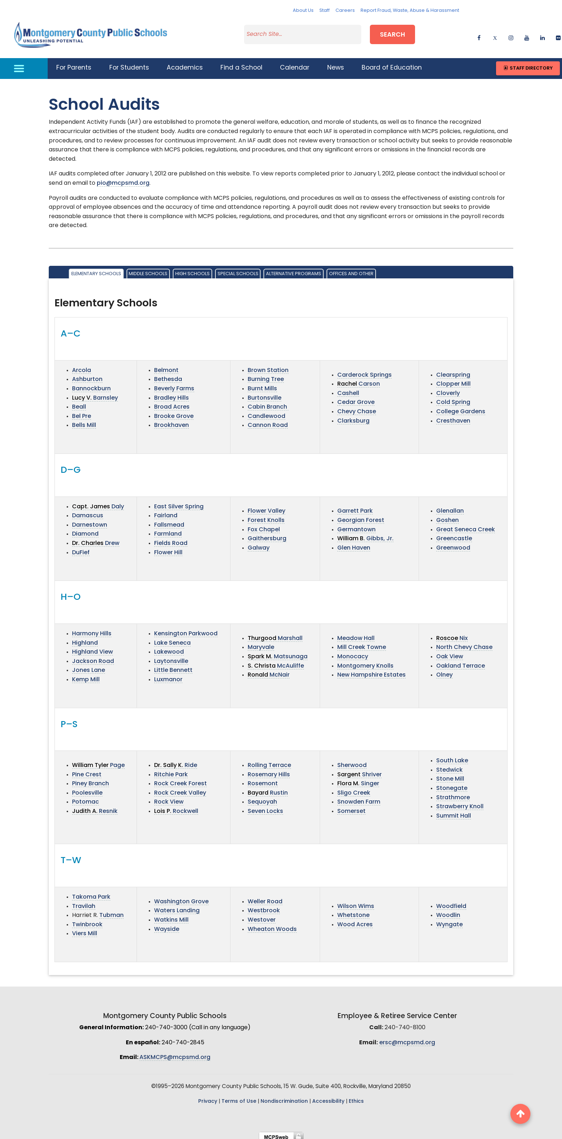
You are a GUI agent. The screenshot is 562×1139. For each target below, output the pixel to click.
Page (98, 761)
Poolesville (87, 788)
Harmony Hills (91, 629)
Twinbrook (87, 920)
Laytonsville (171, 657)
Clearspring (453, 370)
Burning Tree (266, 375)
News (335, 64)
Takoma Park (91, 893)
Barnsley (95, 393)
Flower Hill (168, 548)
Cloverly (448, 389)
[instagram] (511, 34)
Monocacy (352, 652)
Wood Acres (355, 920)
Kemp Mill (86, 675)
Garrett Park (355, 507)
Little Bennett (173, 666)
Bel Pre (81, 412)
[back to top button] (520, 1114)
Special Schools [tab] (238, 269)
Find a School (241, 64)
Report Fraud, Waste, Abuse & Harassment (410, 10)
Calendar (294, 64)
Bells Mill (84, 421)
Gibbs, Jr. (365, 534)
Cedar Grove (356, 398)
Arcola (81, 366)
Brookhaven (171, 421)
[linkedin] (542, 34)
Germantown (356, 525)
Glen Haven (353, 543)
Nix (452, 634)
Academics (185, 64)
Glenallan (450, 507)
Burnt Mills (262, 384)
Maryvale (261, 643)
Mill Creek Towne (361, 643)
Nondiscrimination (284, 1097)
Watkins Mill (171, 916)
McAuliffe (276, 661)
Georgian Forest (360, 516)
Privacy (207, 1097)
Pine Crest (86, 770)
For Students (129, 64)
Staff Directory (527, 63)
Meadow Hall (356, 634)
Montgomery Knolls (365, 661)
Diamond (85, 530)
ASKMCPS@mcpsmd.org (174, 1053)
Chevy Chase (356, 407)
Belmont (166, 366)
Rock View (169, 798)
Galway (259, 543)
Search (392, 33)
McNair (269, 671)
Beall (79, 403)
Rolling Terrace (269, 761)
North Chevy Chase (464, 643)
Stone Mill (450, 775)
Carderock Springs (364, 370)
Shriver (359, 770)
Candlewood (266, 412)
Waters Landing (177, 906)
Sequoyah (262, 798)
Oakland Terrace (460, 661)
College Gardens (460, 407)
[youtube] (526, 34)
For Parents (73, 64)
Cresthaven (453, 416)
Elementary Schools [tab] (96, 269)
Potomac (85, 798)
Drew (95, 539)
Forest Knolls (266, 516)
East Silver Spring (179, 502)
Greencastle (454, 534)
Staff (324, 10)
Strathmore (453, 793)
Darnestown (89, 520)
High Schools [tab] (192, 269)
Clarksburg (353, 416)
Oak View (449, 652)
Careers (345, 10)
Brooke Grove (174, 412)
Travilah (83, 902)
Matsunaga (278, 652)
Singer (358, 779)
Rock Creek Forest (180, 779)
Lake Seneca (172, 638)
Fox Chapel (264, 525)
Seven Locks (265, 807)
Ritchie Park (171, 770)
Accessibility (328, 1097)
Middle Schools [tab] (148, 269)
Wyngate (449, 920)
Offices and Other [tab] (351, 269)
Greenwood (453, 543)
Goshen (447, 516)
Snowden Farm (358, 798)
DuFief (81, 548)
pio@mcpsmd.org (123, 179)
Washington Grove (181, 897)
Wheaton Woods (272, 925)
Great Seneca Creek (465, 525)
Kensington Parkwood (186, 629)
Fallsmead (169, 520)
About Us (303, 10)
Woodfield (451, 902)
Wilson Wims (355, 902)
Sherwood (352, 761)
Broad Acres (172, 403)
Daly (98, 502)
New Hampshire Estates (371, 671)
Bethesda (168, 375)
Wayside (166, 925)
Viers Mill (84, 929)
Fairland (165, 511)
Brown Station (268, 366)
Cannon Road (268, 421)
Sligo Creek (353, 788)
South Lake (452, 756)
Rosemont (263, 779)
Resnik (95, 807)
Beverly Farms (174, 384)
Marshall (275, 634)
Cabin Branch (268, 403)
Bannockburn (91, 384)
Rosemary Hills (269, 770)
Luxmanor (168, 675)
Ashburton (87, 375)
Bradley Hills (171, 393)
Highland (85, 638)
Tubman (111, 911)
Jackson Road (93, 657)
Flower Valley (266, 507)
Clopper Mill (453, 380)
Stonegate (451, 784)
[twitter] (495, 34)
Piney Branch (90, 779)
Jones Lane (88, 666)
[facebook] (479, 34)
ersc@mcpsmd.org (407, 1038)
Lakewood (169, 648)
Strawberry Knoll (460, 802)
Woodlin (448, 911)
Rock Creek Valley (180, 788)
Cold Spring (453, 398)
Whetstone (353, 911)
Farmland (168, 530)
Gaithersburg (267, 534)
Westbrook (264, 906)
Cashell (348, 389)
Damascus (87, 511)
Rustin (268, 788)
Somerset (351, 807)
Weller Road (265, 897)
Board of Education (392, 64)
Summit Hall (453, 811)
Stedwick (449, 765)
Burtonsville (264, 393)
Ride (175, 761)
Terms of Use (239, 1097)
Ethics (356, 1097)
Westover (262, 916)
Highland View (92, 648)
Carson (358, 380)
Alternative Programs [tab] (293, 269)
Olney (444, 671)
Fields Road (170, 539)
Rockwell (176, 807)
